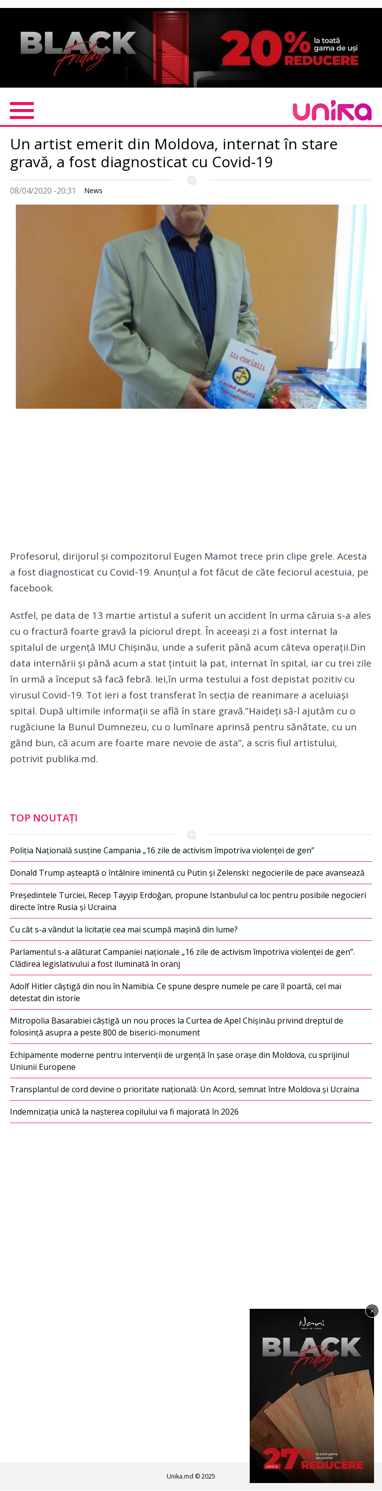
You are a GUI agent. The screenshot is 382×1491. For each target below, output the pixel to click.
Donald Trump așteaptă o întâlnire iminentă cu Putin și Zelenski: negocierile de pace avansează (187, 872)
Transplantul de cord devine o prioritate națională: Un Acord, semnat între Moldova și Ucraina (184, 1089)
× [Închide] (372, 1310)
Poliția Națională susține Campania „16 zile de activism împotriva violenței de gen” (162, 850)
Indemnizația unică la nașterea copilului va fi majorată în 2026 (124, 1111)
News (93, 190)
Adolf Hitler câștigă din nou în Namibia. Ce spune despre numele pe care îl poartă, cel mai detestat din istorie (175, 992)
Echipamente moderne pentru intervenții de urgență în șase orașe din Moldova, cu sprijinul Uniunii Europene (179, 1060)
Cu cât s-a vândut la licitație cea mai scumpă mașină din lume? (124, 929)
